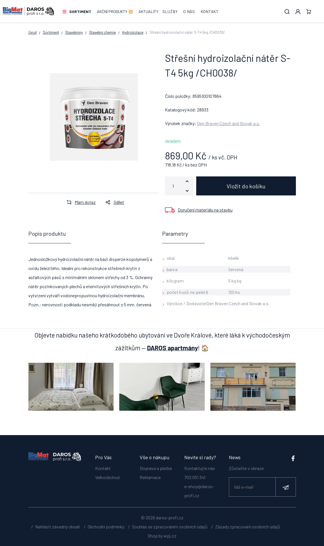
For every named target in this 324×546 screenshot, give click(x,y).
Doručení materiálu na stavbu (205, 209)
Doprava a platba (156, 468)
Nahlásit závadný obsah (57, 526)
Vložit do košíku (246, 186)
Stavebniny (74, 32)
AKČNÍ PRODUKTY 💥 (115, 11)
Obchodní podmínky (106, 526)
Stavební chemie (102, 32)
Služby (169, 11)
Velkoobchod (107, 477)
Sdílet (113, 202)
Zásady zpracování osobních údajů (247, 526)
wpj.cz (170, 535)
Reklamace (150, 477)
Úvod (32, 32)
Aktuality (148, 11)
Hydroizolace (132, 32)
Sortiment (80, 11)
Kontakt (210, 11)
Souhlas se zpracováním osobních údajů (170, 526)
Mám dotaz (79, 202)
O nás (189, 11)
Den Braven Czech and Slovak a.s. (228, 123)
